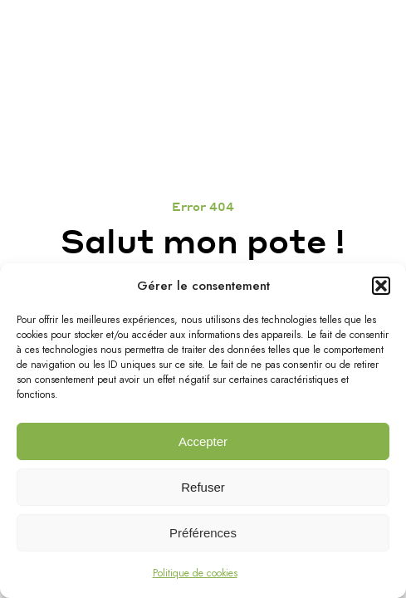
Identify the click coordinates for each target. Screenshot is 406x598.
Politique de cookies (195, 573)
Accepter (203, 441)
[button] (381, 285)
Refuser (203, 487)
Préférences (203, 533)
